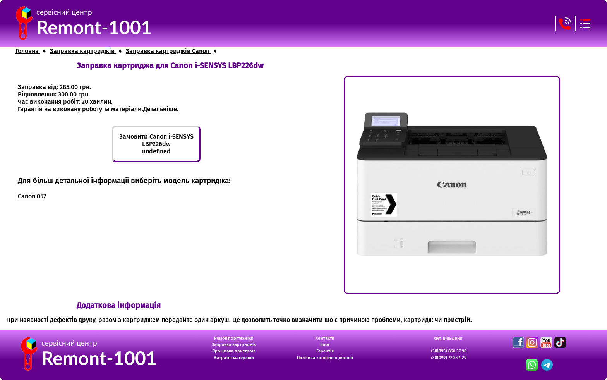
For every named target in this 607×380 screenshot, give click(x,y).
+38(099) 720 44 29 (448, 357)
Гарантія (325, 351)
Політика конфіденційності (325, 357)
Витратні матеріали (234, 357)
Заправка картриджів (234, 344)
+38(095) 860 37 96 (448, 351)
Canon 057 (32, 196)
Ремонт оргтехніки (234, 338)
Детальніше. (160, 109)
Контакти (324, 338)
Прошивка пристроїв (233, 351)
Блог (325, 344)
